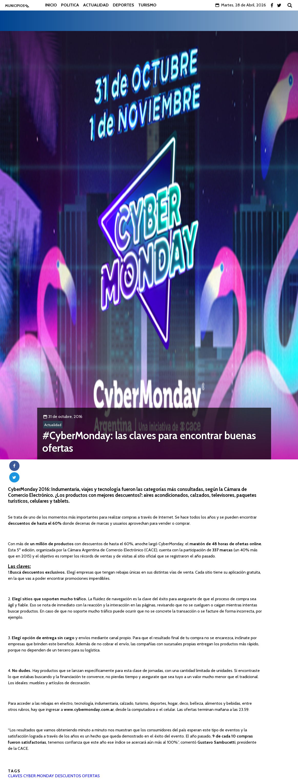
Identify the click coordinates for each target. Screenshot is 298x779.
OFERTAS (91, 775)
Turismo (147, 5)
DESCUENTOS (68, 775)
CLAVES (15, 775)
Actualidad (96, 5)
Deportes (123, 5)
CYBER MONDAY (38, 775)
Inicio (51, 5)
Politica (70, 5)
